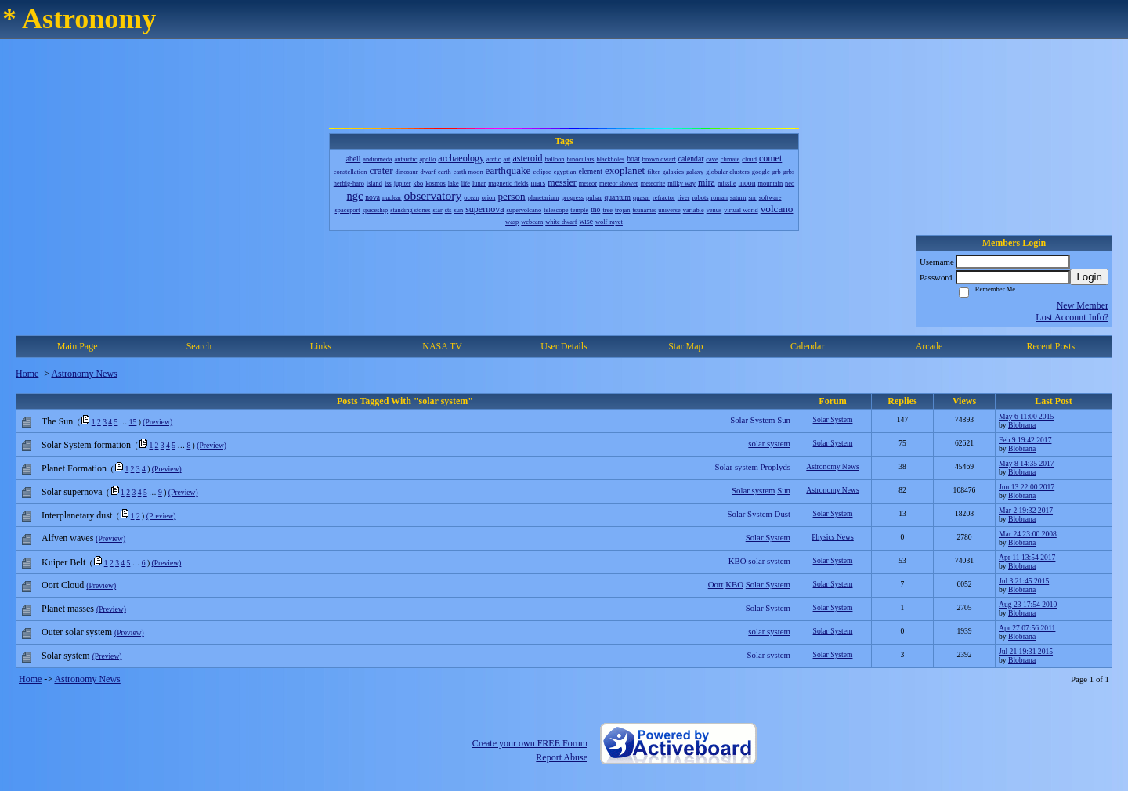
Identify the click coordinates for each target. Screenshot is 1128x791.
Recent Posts (1050, 346)
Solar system (735, 466)
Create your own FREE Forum (530, 743)
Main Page (77, 346)
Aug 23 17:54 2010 (1028, 604)
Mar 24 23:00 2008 (1028, 533)
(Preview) (157, 421)
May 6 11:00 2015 (1026, 416)
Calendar (807, 346)
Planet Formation (74, 468)
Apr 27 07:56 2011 (1027, 627)
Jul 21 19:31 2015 (1026, 651)
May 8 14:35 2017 (1026, 463)
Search (199, 346)
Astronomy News (84, 373)
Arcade (929, 346)
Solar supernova (72, 491)
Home (27, 373)
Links (320, 346)
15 (133, 421)
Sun (783, 419)
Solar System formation (86, 444)
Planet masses (68, 608)
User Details (564, 346)
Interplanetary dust (77, 515)
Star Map (685, 346)
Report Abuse (562, 757)
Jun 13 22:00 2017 (1026, 486)
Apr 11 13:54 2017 (1027, 557)
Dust (782, 513)
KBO (737, 560)
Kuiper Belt (63, 562)
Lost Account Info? (1072, 317)
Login (1089, 277)
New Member (1082, 305)
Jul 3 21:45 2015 (1024, 580)
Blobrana (1022, 425)
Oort (716, 584)
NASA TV (442, 346)
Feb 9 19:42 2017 (1025, 439)
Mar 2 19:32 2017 (1026, 510)
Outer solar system (77, 632)
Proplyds (775, 466)
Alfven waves (67, 538)
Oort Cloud (63, 585)
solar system (769, 443)
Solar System (752, 419)
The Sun (57, 421)
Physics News (833, 537)
